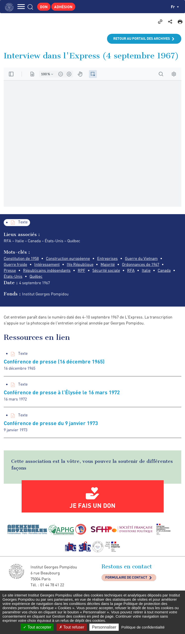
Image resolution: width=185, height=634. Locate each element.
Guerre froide (15, 264)
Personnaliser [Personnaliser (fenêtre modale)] (104, 627)
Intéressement (47, 264)
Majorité (108, 264)
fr (175, 6)
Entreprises (107, 258)
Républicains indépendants (47, 270)
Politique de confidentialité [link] (142, 627)
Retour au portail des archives (141, 38)
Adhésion (63, 6)
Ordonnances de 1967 (140, 264)
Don (44, 6)
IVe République (80, 264)
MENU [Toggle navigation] (21, 6)
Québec (36, 276)
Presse (10, 270)
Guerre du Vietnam (141, 258)
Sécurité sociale (106, 270)
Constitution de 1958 (21, 258)
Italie (146, 270)
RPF (81, 270)
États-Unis (13, 276)
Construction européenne (68, 258)
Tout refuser (71, 627)
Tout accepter (37, 627)
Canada (164, 270)
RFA (131, 270)
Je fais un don (92, 505)
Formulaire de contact (126, 577)
